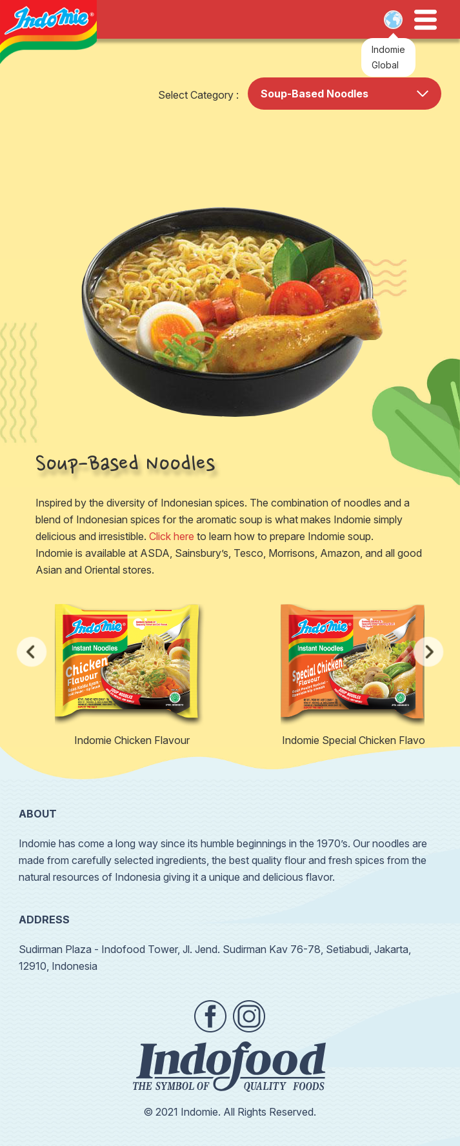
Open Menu (425, 20)
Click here (171, 536)
